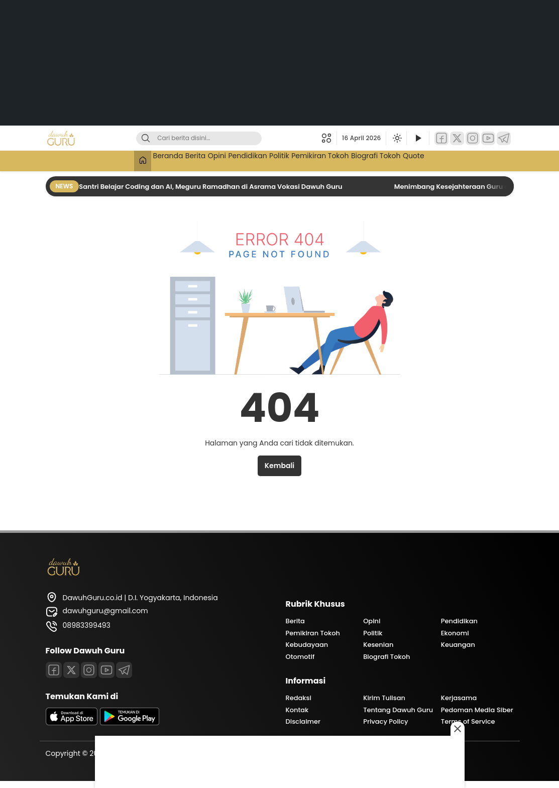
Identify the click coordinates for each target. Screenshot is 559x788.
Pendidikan (243, 160)
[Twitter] (457, 138)
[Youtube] (106, 670)
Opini (204, 160)
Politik (284, 160)
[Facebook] (441, 138)
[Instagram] (473, 138)
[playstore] (129, 723)
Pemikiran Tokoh (335, 160)
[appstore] (72, 723)
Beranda (138, 160)
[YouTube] (488, 138)
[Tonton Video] (418, 138)
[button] (329, 138)
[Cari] (146, 138)
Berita (174, 160)
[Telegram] (504, 138)
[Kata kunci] (215, 138)
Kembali (279, 466)
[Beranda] (107, 161)
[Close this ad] (458, 729)
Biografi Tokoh (400, 160)
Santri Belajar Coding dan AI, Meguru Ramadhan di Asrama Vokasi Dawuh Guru (211, 186)
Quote (447, 160)
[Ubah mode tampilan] (396, 138)
